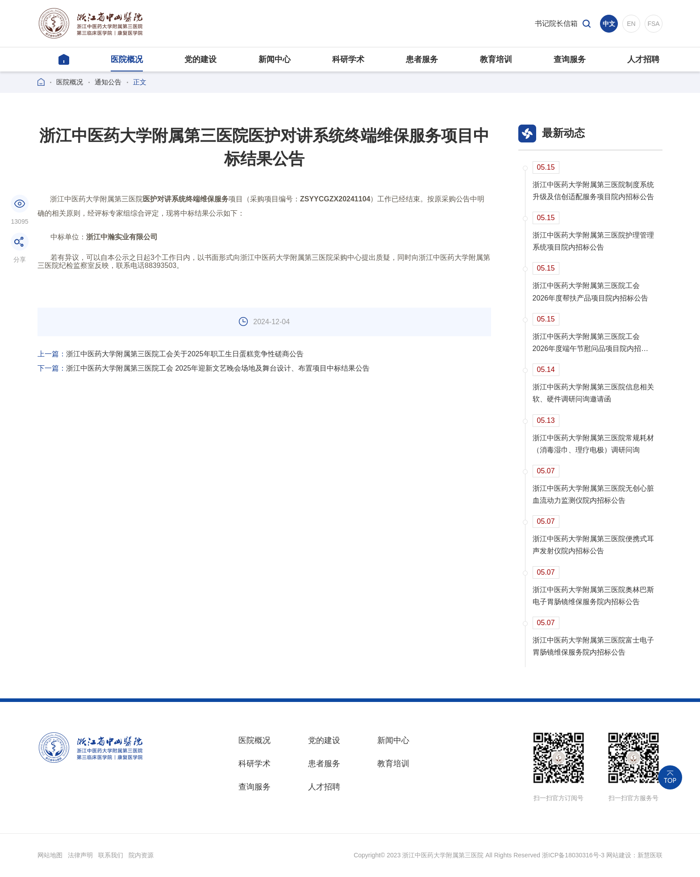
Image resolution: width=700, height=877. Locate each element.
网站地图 (50, 855)
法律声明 (80, 855)
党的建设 (324, 740)
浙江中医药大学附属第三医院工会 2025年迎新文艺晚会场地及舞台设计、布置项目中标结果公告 (204, 368)
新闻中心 (393, 740)
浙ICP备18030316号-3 (573, 855)
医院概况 (69, 82)
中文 (609, 23)
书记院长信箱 (556, 23)
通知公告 (108, 82)
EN (631, 23)
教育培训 (393, 763)
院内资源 (141, 855)
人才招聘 (324, 786)
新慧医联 (650, 855)
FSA (653, 23)
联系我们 (110, 855)
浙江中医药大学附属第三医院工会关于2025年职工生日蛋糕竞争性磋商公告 (171, 354)
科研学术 (254, 763)
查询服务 (254, 786)
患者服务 (324, 763)
